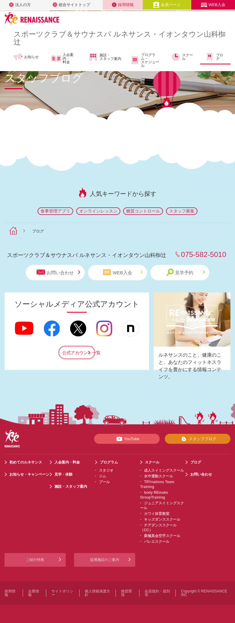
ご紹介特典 (35, 560)
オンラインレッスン (98, 211)
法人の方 (20, 4)
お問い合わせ (58, 272)
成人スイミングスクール (164, 470)
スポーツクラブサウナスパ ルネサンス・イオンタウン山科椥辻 (120, 38)
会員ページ (167, 5)
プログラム (109, 462)
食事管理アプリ (55, 211)
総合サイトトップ (71, 4)
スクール (182, 57)
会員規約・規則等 (157, 593)
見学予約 (185, 272)
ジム (102, 476)
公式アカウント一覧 (79, 352)
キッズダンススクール (162, 519)
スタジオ (106, 470)
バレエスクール (156, 541)
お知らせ (26, 57)
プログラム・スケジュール (144, 60)
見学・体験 (63, 474)
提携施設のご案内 (104, 560)
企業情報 (33, 593)
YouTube (126, 439)
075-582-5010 (203, 254)
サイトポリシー (62, 593)
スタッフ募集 (181, 211)
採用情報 (123, 4)
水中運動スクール (158, 476)
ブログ (214, 57)
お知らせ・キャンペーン (29, 474)
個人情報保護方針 (97, 593)
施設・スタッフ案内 (104, 57)
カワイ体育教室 (156, 514)
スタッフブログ (197, 439)
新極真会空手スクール (162, 536)
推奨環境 (126, 593)
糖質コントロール (143, 211)
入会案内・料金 (62, 58)
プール (104, 482)
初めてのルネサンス (25, 462)
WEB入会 (213, 4)
